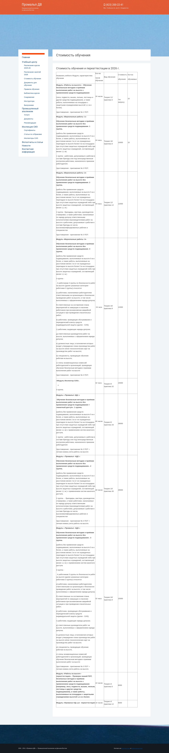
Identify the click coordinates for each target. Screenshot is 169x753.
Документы (28, 119)
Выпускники (29, 105)
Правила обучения (31, 89)
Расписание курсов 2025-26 (32, 66)
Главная (26, 57)
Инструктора (29, 101)
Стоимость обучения (32, 79)
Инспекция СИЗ (30, 127)
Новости (26, 145)
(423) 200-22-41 (113, 4)
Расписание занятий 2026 (32, 73)
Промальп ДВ (32, 4)
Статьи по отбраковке (33, 134)
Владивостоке (126, 748)
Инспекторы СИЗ (31, 138)
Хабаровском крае (136, 748)
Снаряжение (29, 97)
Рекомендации (30, 123)
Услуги (26, 115)
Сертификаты (29, 130)
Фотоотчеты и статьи (32, 142)
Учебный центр (29, 62)
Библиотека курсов (32, 93)
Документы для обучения (30, 84)
